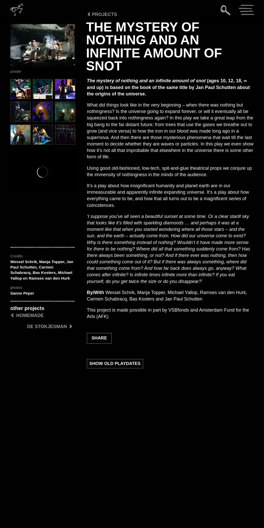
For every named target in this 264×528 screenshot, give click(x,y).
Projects (102, 14)
